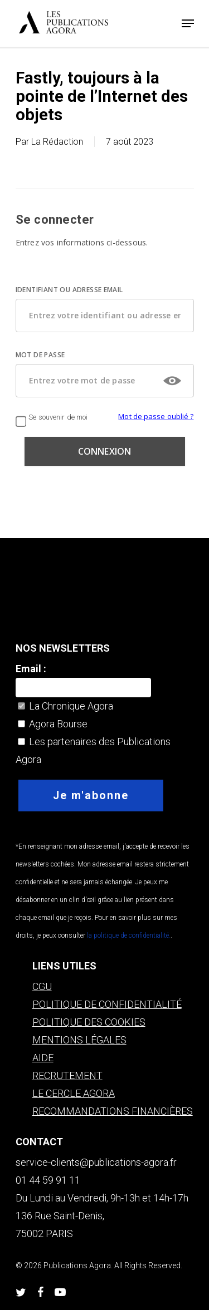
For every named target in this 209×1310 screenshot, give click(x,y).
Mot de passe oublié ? (155, 416)
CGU (42, 986)
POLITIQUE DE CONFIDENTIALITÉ (107, 1004)
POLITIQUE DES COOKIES (88, 1022)
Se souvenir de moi (52, 417)
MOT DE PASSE (40, 354)
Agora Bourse (53, 724)
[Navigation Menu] (188, 23)
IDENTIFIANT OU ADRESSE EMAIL (69, 289)
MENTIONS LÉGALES (79, 1040)
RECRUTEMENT (67, 1075)
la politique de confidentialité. (128, 935)
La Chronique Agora (65, 706)
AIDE (43, 1057)
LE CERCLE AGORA (73, 1093)
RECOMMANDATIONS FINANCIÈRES (112, 1111)
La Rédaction (57, 141)
